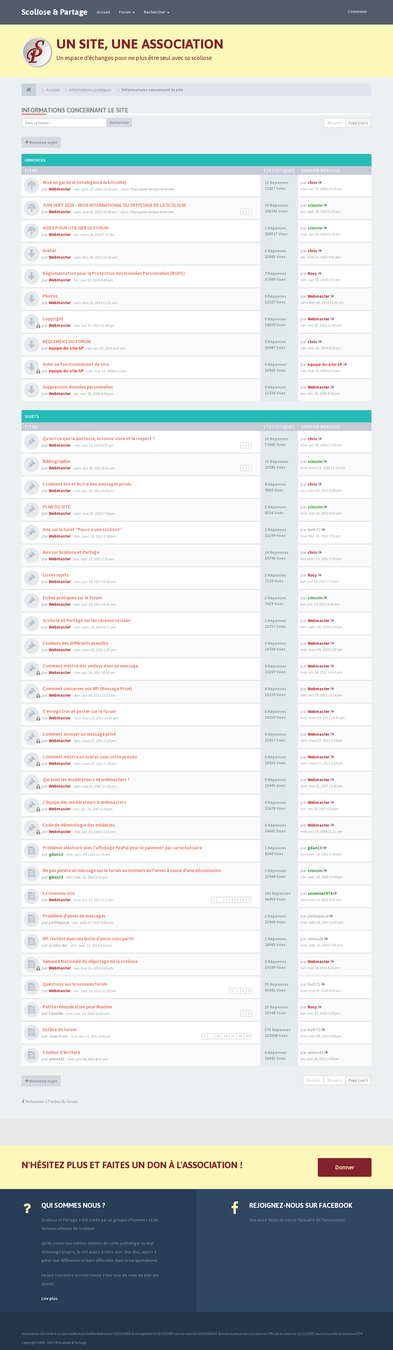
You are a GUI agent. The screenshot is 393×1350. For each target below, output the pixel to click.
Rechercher (156, 12)
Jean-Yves (58, 1036)
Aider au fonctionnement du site (75, 364)
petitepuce (59, 922)
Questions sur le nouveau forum (74, 984)
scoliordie (58, 945)
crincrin (315, 205)
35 (218, 1036)
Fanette (56, 1013)
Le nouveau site (58, 893)
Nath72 (314, 529)
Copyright (52, 319)
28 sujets (334, 122)
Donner (344, 1167)
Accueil (103, 12)
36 (226, 1036)
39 (248, 1036)
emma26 (315, 938)
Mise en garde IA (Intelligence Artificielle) (84, 182)
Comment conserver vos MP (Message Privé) (87, 688)
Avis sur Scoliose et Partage (70, 552)
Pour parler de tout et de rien (153, 189)
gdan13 (56, 854)
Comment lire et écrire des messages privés (86, 484)
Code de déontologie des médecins (78, 825)
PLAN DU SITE (56, 507)
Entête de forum (59, 1029)
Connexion (357, 11)
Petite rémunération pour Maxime (77, 1007)
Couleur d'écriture (61, 1052)
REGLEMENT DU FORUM (66, 341)
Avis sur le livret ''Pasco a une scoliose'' (82, 529)
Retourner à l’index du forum (49, 1101)
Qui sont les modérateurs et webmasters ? (86, 779)
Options (313, 1080)
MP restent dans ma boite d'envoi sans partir (88, 938)
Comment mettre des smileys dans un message (90, 666)
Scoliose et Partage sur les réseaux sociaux (86, 620)
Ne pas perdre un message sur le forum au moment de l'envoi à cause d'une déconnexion (131, 870)
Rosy (312, 273)
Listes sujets (55, 575)
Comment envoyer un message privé (79, 734)
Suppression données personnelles (77, 387)
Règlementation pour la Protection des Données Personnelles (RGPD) (113, 273)
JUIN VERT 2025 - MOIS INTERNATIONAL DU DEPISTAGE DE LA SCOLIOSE (114, 205)
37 (233, 1036)
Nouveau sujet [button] (41, 142)
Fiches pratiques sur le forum (72, 598)
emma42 (56, 1059)
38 (240, 1036)
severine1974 (320, 893)
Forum (127, 12)
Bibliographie (56, 461)
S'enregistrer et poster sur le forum (79, 711)
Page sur (358, 122)
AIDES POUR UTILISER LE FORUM (75, 228)
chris (312, 182)
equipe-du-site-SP (66, 348)
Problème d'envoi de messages (74, 916)
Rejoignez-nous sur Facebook (300, 1205)
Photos (50, 296)
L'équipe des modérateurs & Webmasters (84, 802)
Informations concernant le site (74, 110)
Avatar (49, 250)
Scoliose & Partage (54, 12)
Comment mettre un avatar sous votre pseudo (89, 757)
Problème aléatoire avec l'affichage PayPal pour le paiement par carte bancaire (122, 848)
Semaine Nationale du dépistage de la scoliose (90, 961)
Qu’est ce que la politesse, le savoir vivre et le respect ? (98, 438)
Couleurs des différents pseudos (75, 643)
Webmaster (60, 189)
